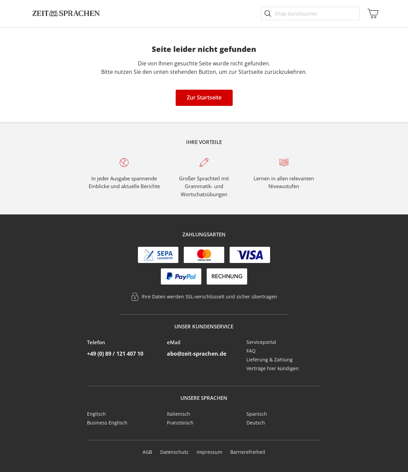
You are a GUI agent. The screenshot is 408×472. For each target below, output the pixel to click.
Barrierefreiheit (247, 452)
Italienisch (178, 414)
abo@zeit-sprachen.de (196, 353)
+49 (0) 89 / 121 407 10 (115, 353)
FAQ (251, 351)
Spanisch (256, 414)
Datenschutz (174, 452)
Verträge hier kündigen (272, 368)
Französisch (180, 422)
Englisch (96, 414)
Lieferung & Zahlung (269, 359)
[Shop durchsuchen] (310, 13)
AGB (147, 452)
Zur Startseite (204, 97)
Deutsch (255, 422)
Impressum (209, 452)
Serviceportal (261, 342)
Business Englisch (107, 422)
